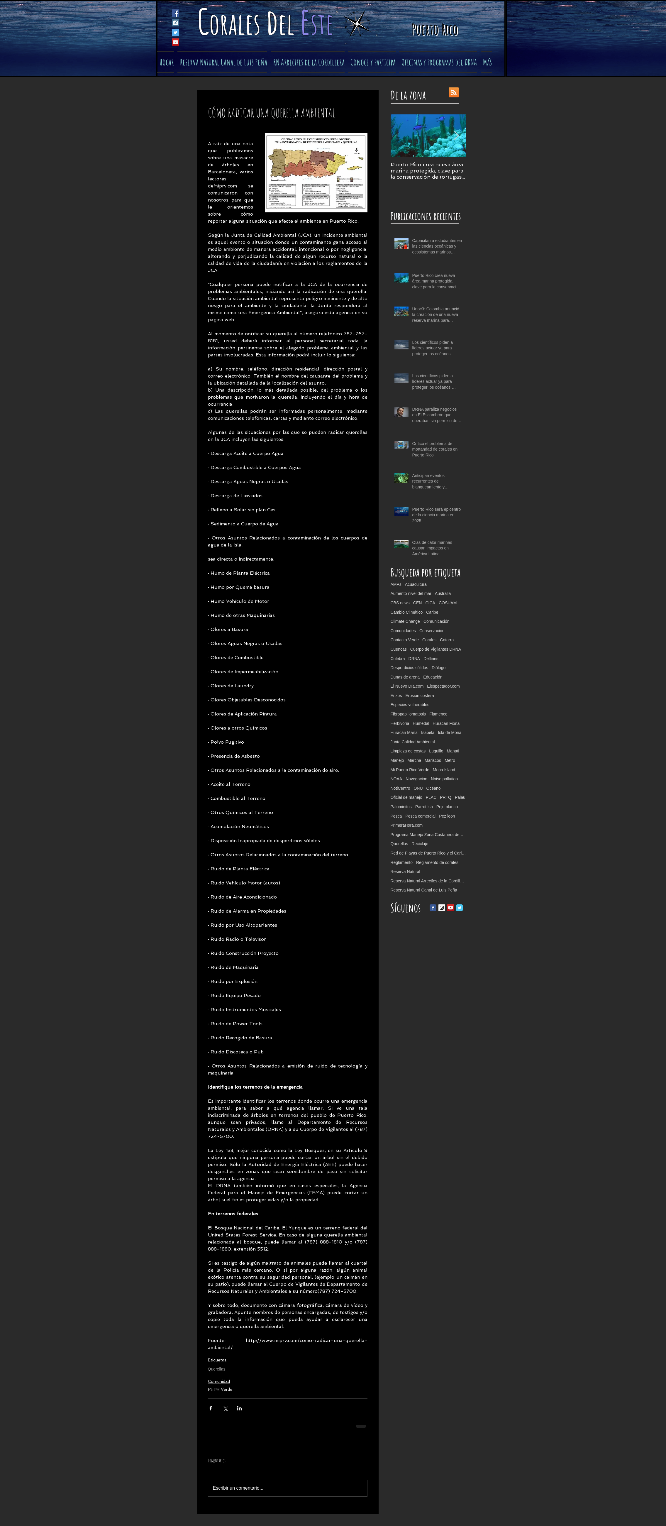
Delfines (430, 658)
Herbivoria (400, 723)
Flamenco (438, 714)
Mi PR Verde (220, 1389)
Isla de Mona (449, 732)
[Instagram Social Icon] (175, 22)
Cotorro (447, 639)
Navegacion (416, 778)
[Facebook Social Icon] (175, 13)
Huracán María (404, 732)
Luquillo (436, 751)
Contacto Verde (405, 639)
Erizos (396, 695)
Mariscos (433, 760)
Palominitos (401, 806)
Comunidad (219, 1381)
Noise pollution (444, 778)
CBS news (400, 602)
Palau (460, 797)
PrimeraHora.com (407, 825)
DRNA (414, 658)
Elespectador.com (443, 686)
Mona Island (444, 769)
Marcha (414, 760)
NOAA (396, 778)
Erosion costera (419, 695)
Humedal (421, 723)
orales (237, 23)
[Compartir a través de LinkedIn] (239, 1408)
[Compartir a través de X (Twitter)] (225, 1408)
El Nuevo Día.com (407, 686)
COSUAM (448, 602)
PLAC (431, 797)
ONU (418, 788)
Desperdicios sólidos (409, 667)
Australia (443, 593)
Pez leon (447, 816)
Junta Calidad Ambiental (413, 742)
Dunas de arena (405, 677)
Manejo (397, 760)
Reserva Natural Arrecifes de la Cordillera (428, 881)
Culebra (398, 658)
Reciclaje (419, 843)
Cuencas (399, 649)
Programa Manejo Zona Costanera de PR (428, 834)
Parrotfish (424, 806)
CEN (417, 602)
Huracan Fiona (446, 723)
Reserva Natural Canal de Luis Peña (424, 890)
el (289, 23)
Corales (429, 639)
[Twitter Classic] (459, 907)
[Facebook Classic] (433, 907)
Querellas (217, 1369)
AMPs (396, 584)
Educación (432, 677)
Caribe (432, 612)
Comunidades (403, 630)
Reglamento (402, 862)
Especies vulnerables (410, 704)
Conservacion (432, 630)
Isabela (427, 732)
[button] (371, 62)
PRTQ (445, 797)
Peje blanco (447, 806)
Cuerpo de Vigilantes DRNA (435, 649)
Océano (433, 788)
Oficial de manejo (406, 797)
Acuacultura (416, 584)
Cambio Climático (407, 612)
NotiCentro (400, 788)
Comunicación (436, 621)
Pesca (396, 816)
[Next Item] (456, 135)
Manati (453, 751)
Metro (450, 760)
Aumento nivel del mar (411, 593)
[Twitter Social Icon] (175, 32)
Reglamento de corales (437, 862)
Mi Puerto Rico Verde (410, 769)
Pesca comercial (420, 816)
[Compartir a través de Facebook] (210, 1408)
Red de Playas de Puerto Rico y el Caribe (428, 853)
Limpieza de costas (408, 751)
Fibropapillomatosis (408, 714)
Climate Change (405, 621)
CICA (430, 602)
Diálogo (438, 667)
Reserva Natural (405, 871)
